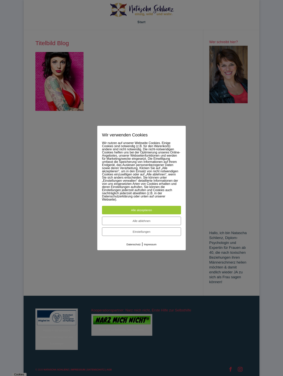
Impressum (150, 244)
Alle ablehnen (142, 221)
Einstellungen (141, 231)
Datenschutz (134, 244)
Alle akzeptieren (141, 210)
